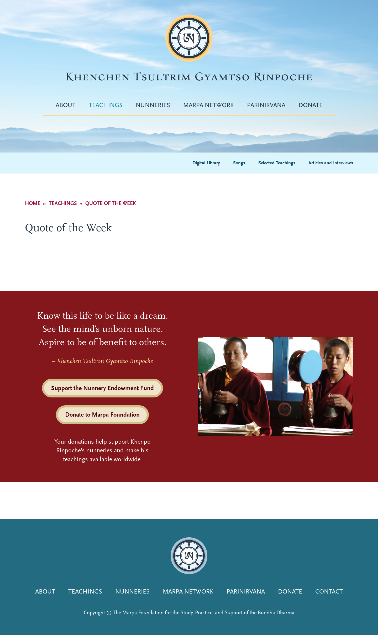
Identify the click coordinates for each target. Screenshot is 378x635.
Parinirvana (266, 105)
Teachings (106, 105)
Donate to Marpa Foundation (102, 414)
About (66, 105)
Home (32, 203)
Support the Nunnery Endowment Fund (102, 388)
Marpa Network (208, 105)
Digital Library (206, 163)
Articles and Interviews (330, 163)
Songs (239, 163)
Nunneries (153, 105)
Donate (310, 105)
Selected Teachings (276, 163)
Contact (329, 591)
